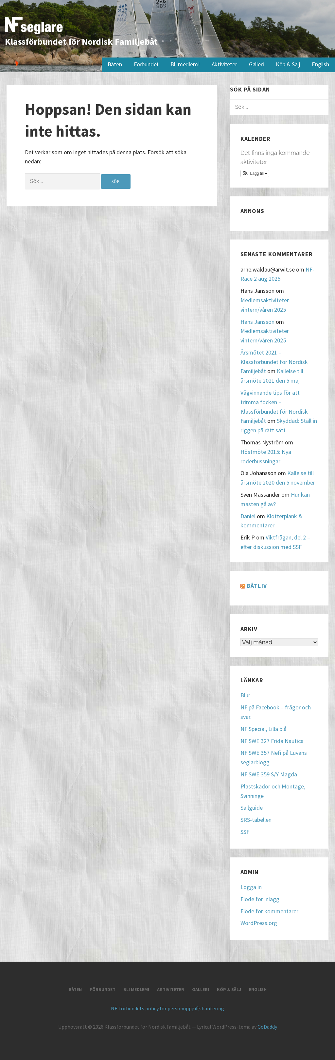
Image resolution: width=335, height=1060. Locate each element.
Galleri (256, 64)
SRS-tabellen (256, 819)
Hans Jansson (257, 321)
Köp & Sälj (288, 64)
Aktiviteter (224, 64)
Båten (115, 64)
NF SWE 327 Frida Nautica (272, 741)
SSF (244, 832)
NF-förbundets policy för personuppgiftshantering (167, 1008)
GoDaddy (267, 1026)
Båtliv (257, 585)
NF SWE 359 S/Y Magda (268, 774)
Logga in (251, 887)
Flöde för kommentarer (269, 911)
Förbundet (146, 64)
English (320, 64)
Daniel (248, 516)
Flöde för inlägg (259, 899)
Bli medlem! (185, 64)
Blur (245, 695)
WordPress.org (258, 923)
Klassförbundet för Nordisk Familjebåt (81, 41)
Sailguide (251, 807)
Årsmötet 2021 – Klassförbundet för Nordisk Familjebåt (274, 362)
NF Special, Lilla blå (263, 729)
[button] (255, 173)
